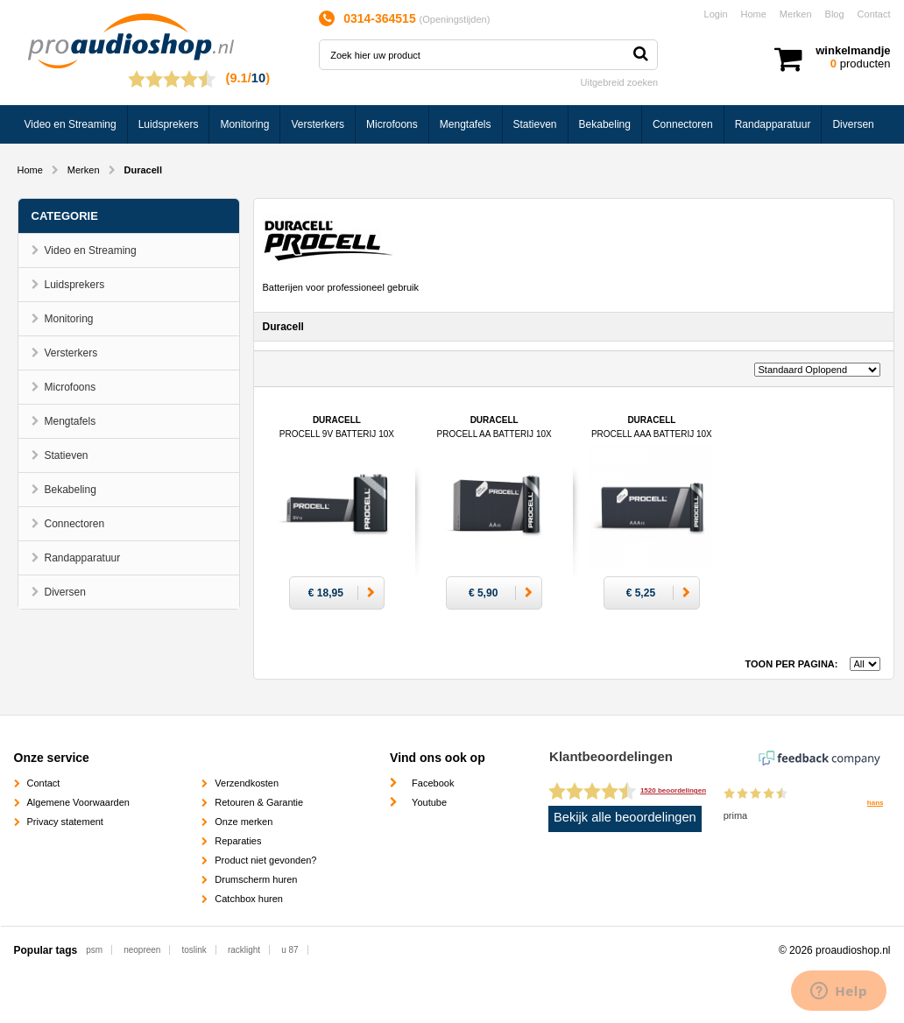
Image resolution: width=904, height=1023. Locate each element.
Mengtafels (465, 124)
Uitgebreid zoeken (620, 82)
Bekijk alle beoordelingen (625, 817)
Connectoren (683, 124)
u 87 (289, 950)
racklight (244, 950)
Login (716, 14)
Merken (796, 14)
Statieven (535, 124)
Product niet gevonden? (265, 860)
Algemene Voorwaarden (78, 802)
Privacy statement (65, 821)
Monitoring (244, 124)
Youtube (429, 802)
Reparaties (238, 841)
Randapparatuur (773, 124)
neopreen (142, 950)
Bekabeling (605, 124)
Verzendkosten (247, 783)
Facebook (433, 783)
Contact (874, 14)
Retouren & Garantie (259, 802)
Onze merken (243, 821)
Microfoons (392, 124)
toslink (193, 950)
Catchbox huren (249, 898)
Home (753, 14)
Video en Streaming (71, 124)
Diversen (852, 124)
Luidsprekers (168, 124)
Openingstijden (454, 19)
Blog (834, 14)
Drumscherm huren (256, 879)
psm (94, 950)
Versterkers (317, 124)
